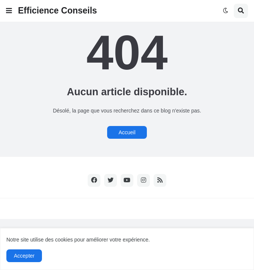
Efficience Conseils (57, 10)
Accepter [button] (24, 256)
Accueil (126, 132)
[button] (9, 10)
